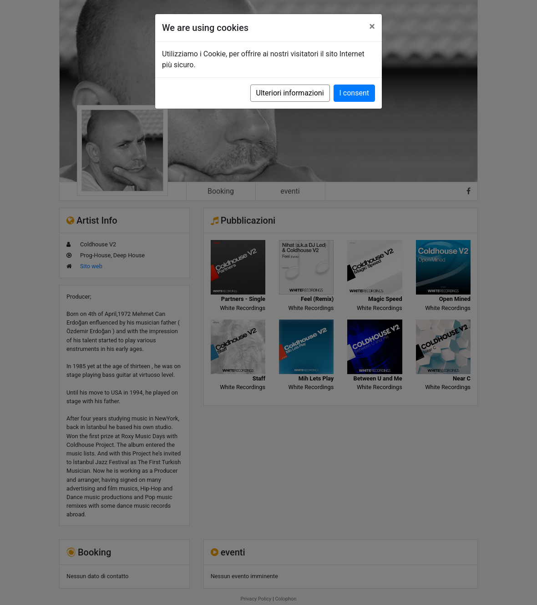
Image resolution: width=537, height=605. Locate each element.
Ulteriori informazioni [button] (290, 93)
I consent (354, 93)
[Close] (372, 26)
